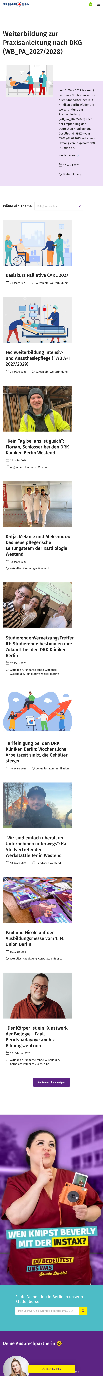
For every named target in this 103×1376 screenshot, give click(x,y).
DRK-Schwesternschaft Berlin (17, 1340)
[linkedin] (13, 1327)
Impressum (8, 1345)
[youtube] (21, 1327)
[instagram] (4, 1327)
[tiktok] (30, 1327)
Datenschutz (9, 1351)
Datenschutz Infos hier (52, 1298)
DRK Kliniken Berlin (12, 1335)
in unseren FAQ (84, 1280)
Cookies (7, 1356)
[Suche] (83, 1178)
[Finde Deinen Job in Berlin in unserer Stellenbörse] (47, 1178)
